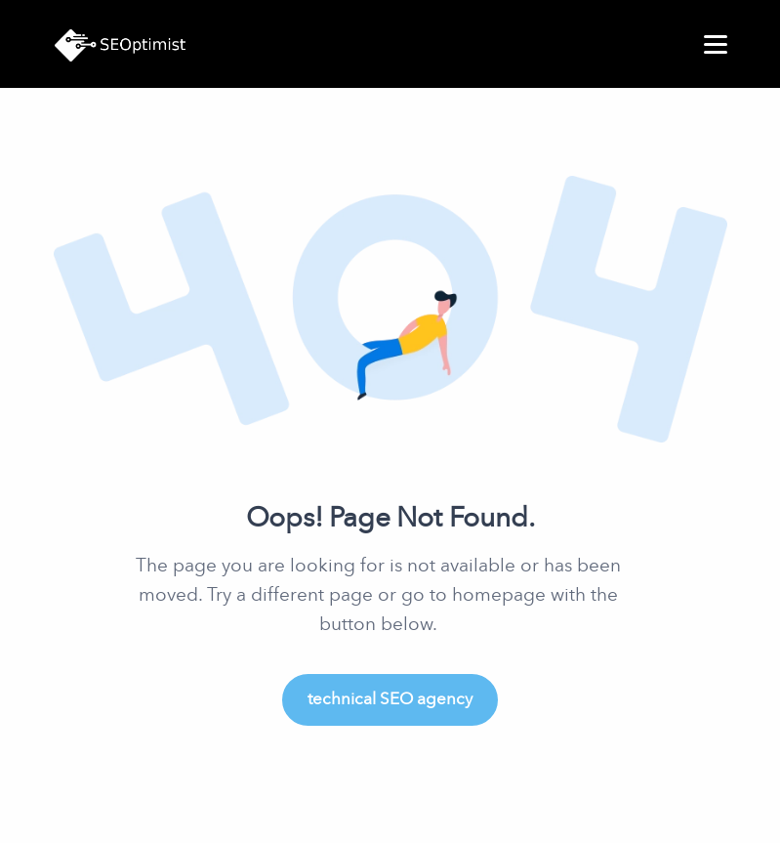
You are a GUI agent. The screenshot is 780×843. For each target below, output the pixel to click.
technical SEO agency (390, 699)
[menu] (715, 44)
